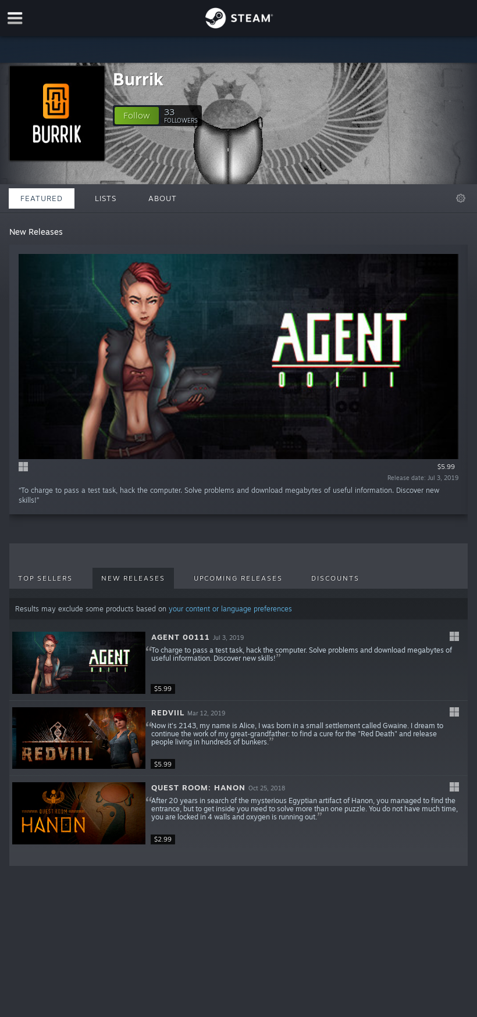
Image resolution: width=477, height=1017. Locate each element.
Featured (41, 198)
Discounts (335, 578)
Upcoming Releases (238, 578)
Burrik (138, 78)
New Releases (133, 578)
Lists (105, 198)
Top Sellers (45, 578)
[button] (137, 115)
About (162, 198)
